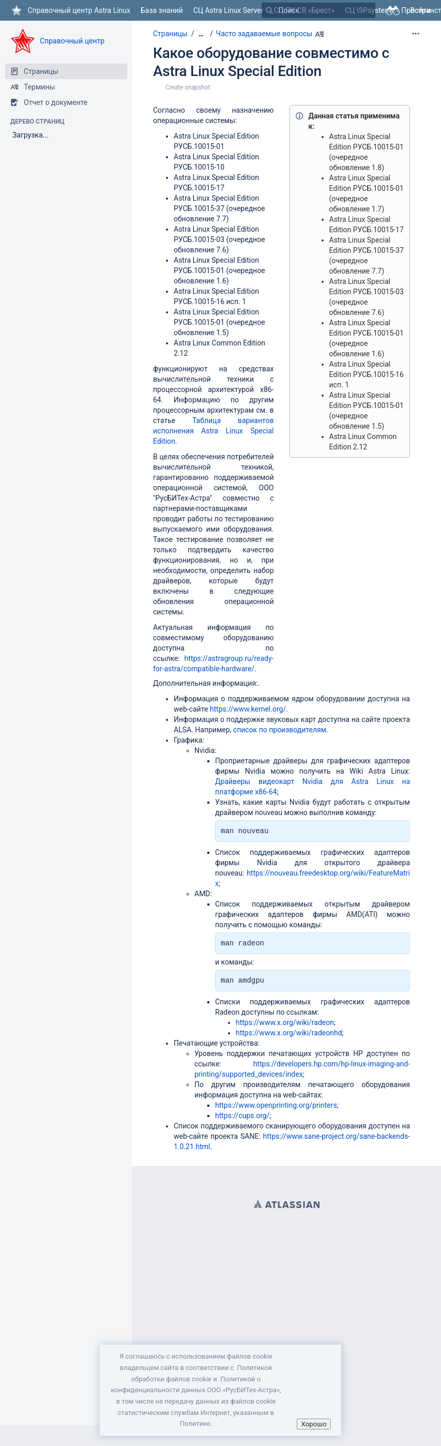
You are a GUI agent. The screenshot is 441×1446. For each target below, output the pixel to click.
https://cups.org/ (242, 1115)
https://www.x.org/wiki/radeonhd (289, 1033)
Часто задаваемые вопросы (264, 33)
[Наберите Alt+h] (319, 34)
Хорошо (313, 1424)
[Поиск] (269, 10)
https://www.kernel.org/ (248, 709)
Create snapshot (187, 87)
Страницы (170, 33)
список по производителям (279, 730)
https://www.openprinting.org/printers (276, 1105)
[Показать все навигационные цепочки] (200, 33)
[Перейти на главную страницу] (70, 10)
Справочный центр (72, 41)
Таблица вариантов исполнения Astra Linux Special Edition (213, 430)
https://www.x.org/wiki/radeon (285, 1022)
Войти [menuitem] (420, 10)
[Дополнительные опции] (415, 33)
